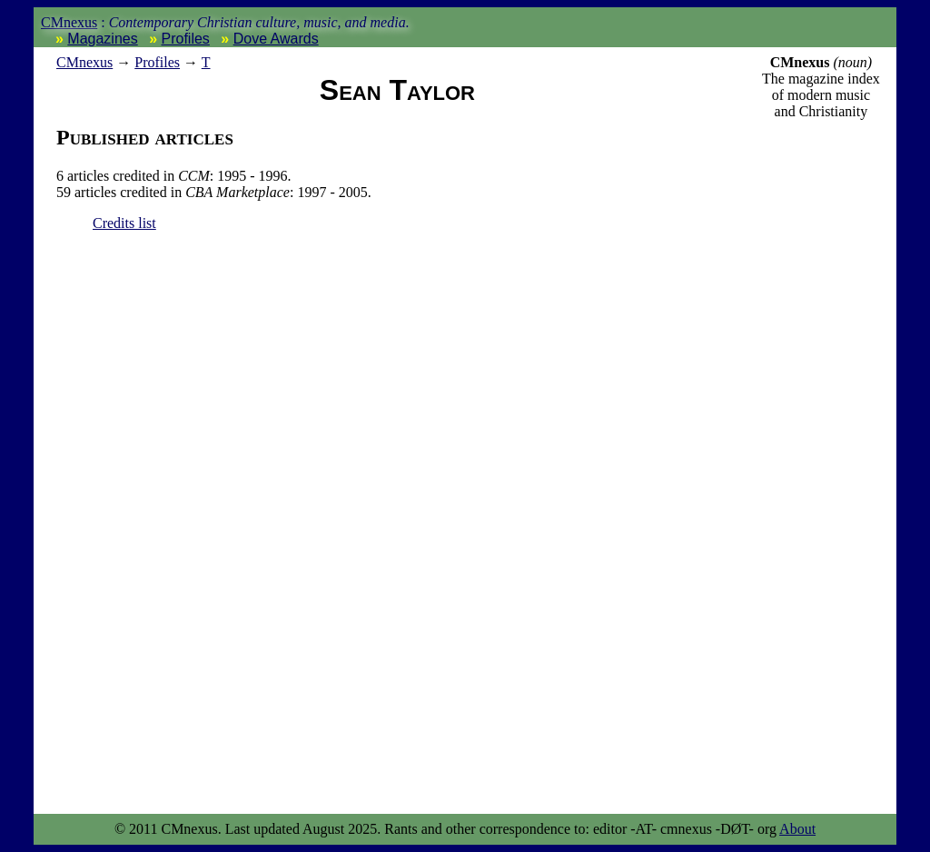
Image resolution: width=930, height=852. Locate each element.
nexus (84, 62)
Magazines (102, 38)
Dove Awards (276, 38)
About (797, 829)
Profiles (186, 38)
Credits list (124, 223)
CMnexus (69, 22)
